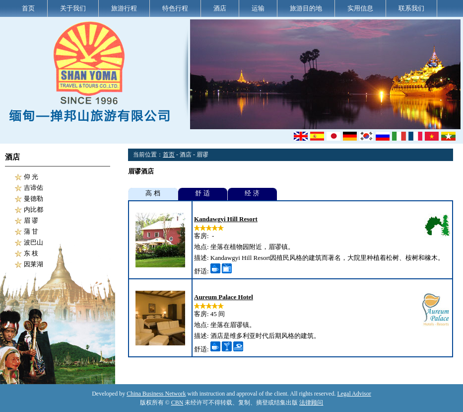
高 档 (152, 193)
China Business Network (156, 393)
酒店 (219, 8)
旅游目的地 (306, 8)
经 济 (252, 193)
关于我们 (73, 8)
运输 (258, 8)
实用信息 (360, 8)
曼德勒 (33, 198)
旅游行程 (124, 8)
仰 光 (31, 176)
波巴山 (33, 242)
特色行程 (175, 8)
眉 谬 (31, 220)
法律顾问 (311, 402)
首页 (28, 8)
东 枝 (31, 253)
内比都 (33, 209)
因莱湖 (33, 264)
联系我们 (411, 8)
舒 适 (202, 193)
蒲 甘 (31, 231)
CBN (177, 402)
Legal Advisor (354, 393)
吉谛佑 (33, 187)
